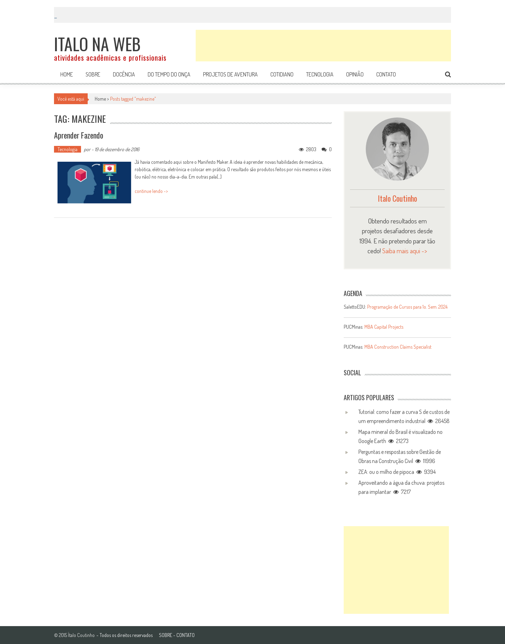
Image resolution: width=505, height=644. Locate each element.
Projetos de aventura (230, 74)
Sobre (93, 74)
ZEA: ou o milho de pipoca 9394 (397, 471)
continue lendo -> (151, 191)
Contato (386, 74)
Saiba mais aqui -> (404, 250)
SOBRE (165, 635)
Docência (124, 74)
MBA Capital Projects (383, 327)
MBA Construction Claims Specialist (397, 347)
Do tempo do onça (169, 74)
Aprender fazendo (78, 135)
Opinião (355, 74)
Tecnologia (320, 74)
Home (66, 74)
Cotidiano (282, 74)
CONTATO (185, 635)
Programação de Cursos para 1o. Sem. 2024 (407, 307)
